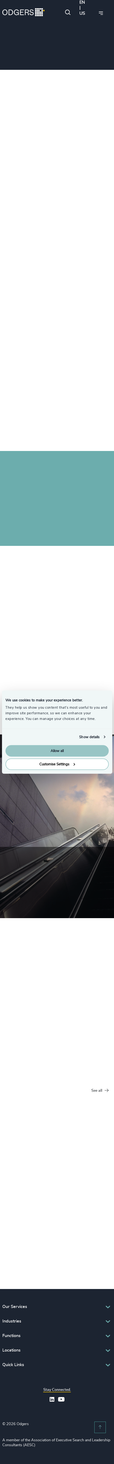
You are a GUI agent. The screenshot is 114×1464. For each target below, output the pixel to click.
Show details (89, 737)
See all (100, 1090)
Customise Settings (57, 764)
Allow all (57, 751)
